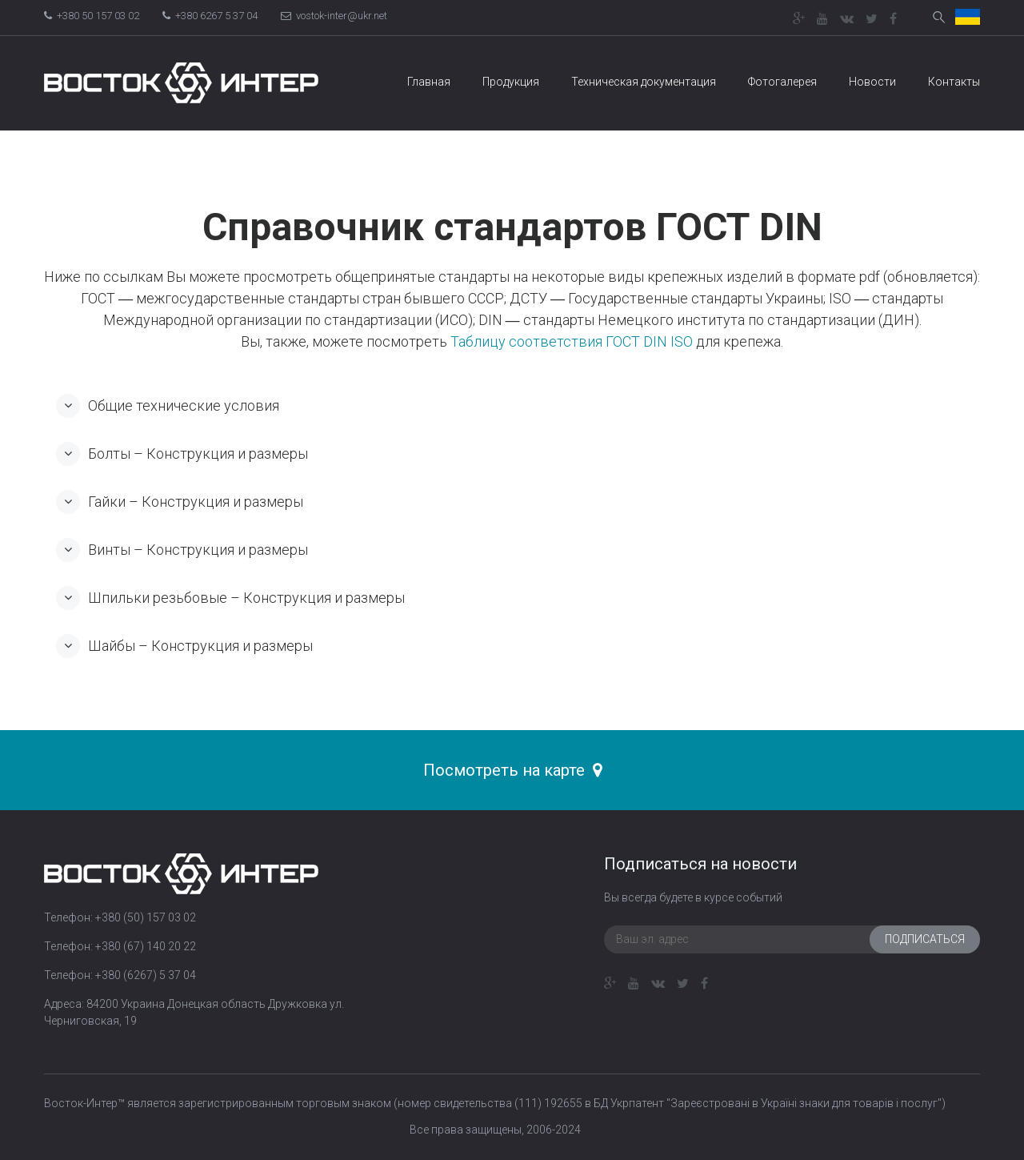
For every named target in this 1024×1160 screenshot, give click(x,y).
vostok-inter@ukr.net (334, 16)
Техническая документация (643, 81)
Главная (428, 81)
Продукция (510, 81)
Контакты (954, 81)
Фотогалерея (782, 81)
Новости (872, 81)
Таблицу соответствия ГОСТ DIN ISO (571, 341)
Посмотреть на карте (512, 770)
